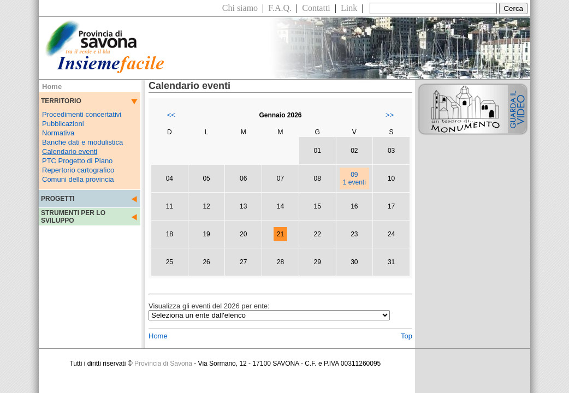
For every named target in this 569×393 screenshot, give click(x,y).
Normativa (58, 133)
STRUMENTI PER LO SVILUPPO (73, 216)
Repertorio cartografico (78, 170)
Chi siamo (240, 8)
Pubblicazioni (63, 124)
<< (171, 115)
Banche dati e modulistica (82, 142)
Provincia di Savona (163, 363)
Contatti (316, 8)
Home (158, 336)
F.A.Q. (280, 8)
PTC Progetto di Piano (77, 161)
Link (349, 8)
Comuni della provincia (78, 179)
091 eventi (354, 178)
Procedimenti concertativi (81, 114)
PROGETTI (57, 199)
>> (390, 115)
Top (406, 336)
